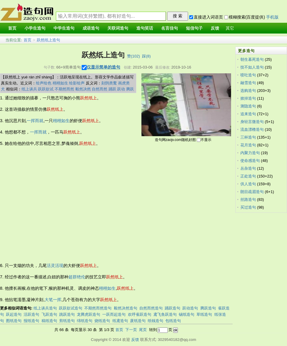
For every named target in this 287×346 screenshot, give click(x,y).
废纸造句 (138, 320)
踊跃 (112, 89)
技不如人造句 (252, 67)
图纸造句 (14, 320)
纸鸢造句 (120, 320)
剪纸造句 (67, 320)
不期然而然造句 (98, 308)
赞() (133, 56)
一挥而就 (35, 120)
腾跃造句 (208, 308)
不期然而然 (64, 89)
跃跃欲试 (46, 89)
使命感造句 (250, 160)
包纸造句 (173, 320)
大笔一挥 (53, 299)
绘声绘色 (43, 83)
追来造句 (248, 114)
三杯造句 (248, 137)
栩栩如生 (60, 83)
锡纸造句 (186, 314)
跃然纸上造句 (48, 40)
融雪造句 (248, 83)
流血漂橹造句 (252, 129)
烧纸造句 (102, 320)
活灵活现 (55, 265)
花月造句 (248, 145)
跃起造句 (14, 314)
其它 (230, 28)
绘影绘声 (77, 83)
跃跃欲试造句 (70, 308)
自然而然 (99, 89)
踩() (146, 56)
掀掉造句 (248, 98)
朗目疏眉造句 (252, 191)
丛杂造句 (248, 168)
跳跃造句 (67, 314)
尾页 (143, 329)
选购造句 (248, 90)
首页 (27, 40)
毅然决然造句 (125, 308)
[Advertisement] (56, 204)
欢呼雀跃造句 (139, 314)
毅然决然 (83, 89)
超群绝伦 (76, 276)
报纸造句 (31, 320)
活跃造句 (31, 314)
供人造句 (248, 184)
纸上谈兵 (29, 89)
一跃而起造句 (114, 314)
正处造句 (248, 176)
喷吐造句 (248, 75)
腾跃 (130, 89)
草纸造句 (204, 314)
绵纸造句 (84, 320)
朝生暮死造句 (252, 59)
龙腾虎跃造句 (88, 314)
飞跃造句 (49, 314)
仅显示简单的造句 (103, 67)
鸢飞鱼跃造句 (165, 314)
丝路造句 (248, 199)
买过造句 (248, 207)
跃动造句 (190, 308)
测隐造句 (248, 106)
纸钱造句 (155, 320)
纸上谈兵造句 (45, 308)
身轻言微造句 (252, 121)
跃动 (121, 89)
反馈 (135, 339)
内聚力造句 (250, 153)
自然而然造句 (151, 308)
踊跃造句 (172, 308)
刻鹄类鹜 (109, 83)
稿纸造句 (49, 320)
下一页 (131, 329)
